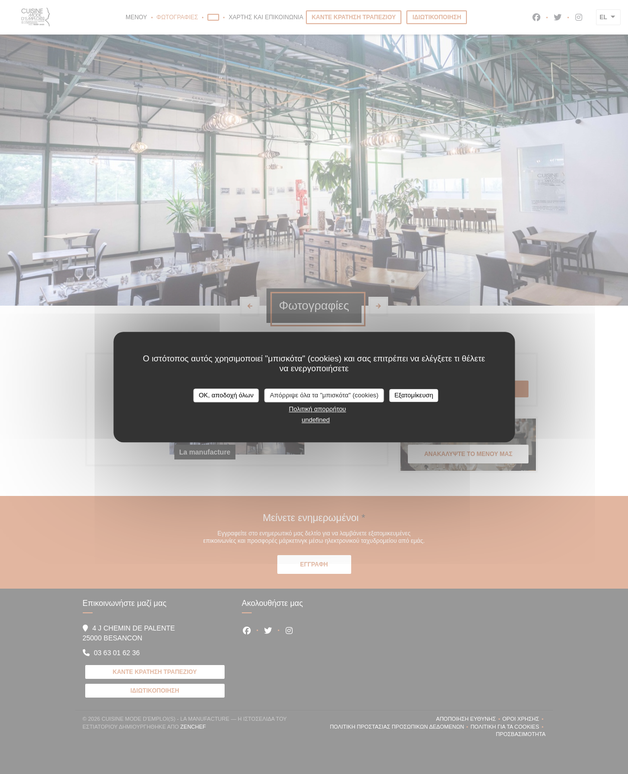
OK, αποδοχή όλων (225, 395)
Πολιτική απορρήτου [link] (317, 409)
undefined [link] (315, 419)
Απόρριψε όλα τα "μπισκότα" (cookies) (324, 395)
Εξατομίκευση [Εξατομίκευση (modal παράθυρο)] (414, 395)
